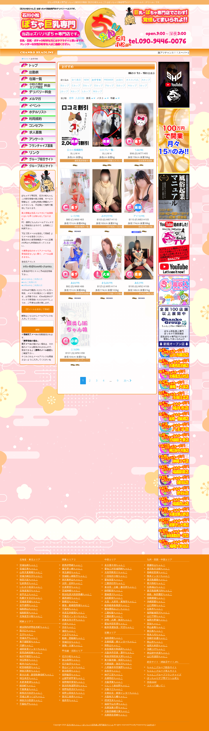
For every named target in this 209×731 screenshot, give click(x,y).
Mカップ (97, 91)
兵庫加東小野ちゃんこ (115, 707)
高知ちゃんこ (154, 623)
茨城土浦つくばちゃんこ (32, 696)
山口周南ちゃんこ (156, 605)
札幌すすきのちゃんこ (31, 597)
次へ (127, 381)
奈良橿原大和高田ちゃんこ (118, 648)
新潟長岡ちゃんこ (71, 670)
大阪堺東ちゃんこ (113, 681)
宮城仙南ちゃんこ (29, 565)
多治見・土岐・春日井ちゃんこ (120, 586)
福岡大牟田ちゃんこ (157, 645)
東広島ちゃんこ (155, 630)
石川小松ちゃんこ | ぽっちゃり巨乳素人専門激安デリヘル (90, 724)
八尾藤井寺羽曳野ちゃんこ (118, 667)
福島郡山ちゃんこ (29, 608)
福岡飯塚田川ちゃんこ (158, 612)
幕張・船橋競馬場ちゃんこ (75, 605)
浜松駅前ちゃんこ (113, 597)
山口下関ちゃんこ (156, 616)
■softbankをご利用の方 (32, 285)
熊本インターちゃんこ (158, 576)
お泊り (119, 79)
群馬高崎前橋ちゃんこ (31, 652)
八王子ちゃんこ (70, 634)
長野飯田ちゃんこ (71, 674)
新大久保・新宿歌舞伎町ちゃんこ (37, 674)
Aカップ (146, 79)
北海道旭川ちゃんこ (30, 590)
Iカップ (143, 85)
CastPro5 (150, 724)
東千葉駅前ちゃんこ (30, 641)
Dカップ (87, 85)
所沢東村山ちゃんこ (72, 579)
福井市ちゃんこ (70, 700)
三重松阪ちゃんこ (113, 612)
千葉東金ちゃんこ (29, 689)
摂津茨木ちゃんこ (113, 700)
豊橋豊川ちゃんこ (113, 594)
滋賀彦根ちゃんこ (113, 637)
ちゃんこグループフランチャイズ (164, 674)
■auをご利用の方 (29, 282)
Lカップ (86, 91)
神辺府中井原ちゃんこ (158, 652)
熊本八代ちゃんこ (156, 634)
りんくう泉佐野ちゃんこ (117, 685)
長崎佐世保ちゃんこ (157, 572)
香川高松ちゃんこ (156, 583)
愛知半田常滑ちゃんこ (115, 623)
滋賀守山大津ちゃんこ (115, 703)
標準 (71, 98)
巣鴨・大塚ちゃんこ (72, 645)
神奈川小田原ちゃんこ (31, 700)
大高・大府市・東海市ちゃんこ (120, 601)
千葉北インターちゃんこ (74, 616)
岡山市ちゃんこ (155, 641)
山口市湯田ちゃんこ (157, 656)
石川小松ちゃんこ (71, 656)
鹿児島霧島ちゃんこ (157, 579)
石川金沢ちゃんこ (71, 663)
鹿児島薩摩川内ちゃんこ (159, 590)
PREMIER (108, 79)
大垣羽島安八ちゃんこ (115, 572)
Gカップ (121, 85)
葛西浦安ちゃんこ (71, 597)
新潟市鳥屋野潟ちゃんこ (74, 685)
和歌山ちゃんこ (112, 645)
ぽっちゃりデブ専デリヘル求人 (163, 678)
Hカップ (132, 85)
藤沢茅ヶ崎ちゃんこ (72, 568)
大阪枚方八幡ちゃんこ (115, 696)
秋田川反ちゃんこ (29, 579)
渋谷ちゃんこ (69, 627)
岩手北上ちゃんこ (29, 594)
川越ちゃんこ (26, 645)
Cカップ (76, 85)
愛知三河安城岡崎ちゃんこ (118, 568)
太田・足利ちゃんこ (72, 583)
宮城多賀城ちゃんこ (30, 601)
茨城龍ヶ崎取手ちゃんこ (74, 576)
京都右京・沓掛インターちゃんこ (121, 692)
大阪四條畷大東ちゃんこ (117, 711)
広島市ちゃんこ (155, 608)
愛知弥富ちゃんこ (113, 579)
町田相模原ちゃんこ (30, 667)
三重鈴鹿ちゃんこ (113, 616)
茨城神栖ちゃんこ (71, 590)
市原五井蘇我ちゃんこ (73, 612)
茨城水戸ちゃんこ (29, 637)
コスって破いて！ (156, 685)
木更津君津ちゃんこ (30, 681)
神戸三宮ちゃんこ (113, 674)
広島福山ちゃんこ (156, 586)
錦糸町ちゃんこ (28, 685)
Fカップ (110, 85)
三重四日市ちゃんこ (114, 583)
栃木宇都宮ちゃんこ (30, 656)
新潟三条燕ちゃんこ (72, 696)
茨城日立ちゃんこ (71, 641)
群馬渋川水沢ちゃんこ (31, 692)
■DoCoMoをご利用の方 (32, 279)
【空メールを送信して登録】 (37, 309)
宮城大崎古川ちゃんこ (31, 576)
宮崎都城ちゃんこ (156, 597)
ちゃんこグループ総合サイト (162, 667)
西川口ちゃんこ (28, 630)
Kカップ (75, 91)
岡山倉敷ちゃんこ (156, 627)
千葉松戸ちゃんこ (29, 703)
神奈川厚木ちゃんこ (30, 670)
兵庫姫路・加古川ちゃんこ (118, 663)
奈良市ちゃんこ (112, 670)
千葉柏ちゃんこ (70, 608)
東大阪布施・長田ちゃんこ (118, 659)
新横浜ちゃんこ (70, 601)
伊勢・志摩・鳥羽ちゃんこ (118, 619)
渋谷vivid (151, 681)
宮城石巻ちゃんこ (29, 568)
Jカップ (64, 91)
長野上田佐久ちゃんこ (73, 692)
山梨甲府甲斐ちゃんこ (73, 678)
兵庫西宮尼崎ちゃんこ (115, 714)
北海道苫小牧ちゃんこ (31, 616)
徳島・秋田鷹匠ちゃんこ (159, 594)
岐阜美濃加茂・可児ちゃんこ (119, 627)
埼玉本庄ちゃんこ (29, 678)
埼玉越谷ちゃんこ (71, 572)
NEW (86, 79)
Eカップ (99, 85)
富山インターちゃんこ (73, 667)
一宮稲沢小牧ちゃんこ (115, 576)
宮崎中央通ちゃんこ (157, 638)
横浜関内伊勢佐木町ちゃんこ (34, 627)
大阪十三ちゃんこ (113, 689)
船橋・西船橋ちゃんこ (73, 638)
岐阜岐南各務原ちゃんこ (117, 605)
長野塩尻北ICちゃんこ (73, 689)
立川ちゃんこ (26, 634)
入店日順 (79, 98)
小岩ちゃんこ (69, 623)
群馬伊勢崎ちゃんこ (72, 565)
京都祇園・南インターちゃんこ (120, 641)
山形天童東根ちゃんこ (31, 572)
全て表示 (76, 79)
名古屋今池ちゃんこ (114, 565)
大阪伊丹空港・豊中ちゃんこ (119, 652)
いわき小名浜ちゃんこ (31, 586)
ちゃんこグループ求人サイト (162, 670)
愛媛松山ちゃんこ (156, 565)
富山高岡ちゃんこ (71, 659)
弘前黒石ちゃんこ (29, 583)
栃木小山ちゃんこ (29, 663)
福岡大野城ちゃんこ (157, 619)
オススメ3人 (132, 79)
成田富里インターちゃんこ (33, 648)
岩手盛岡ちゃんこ (29, 605)
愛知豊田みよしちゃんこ (117, 608)
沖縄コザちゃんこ (156, 649)
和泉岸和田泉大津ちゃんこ (118, 656)
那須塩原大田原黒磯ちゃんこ (77, 594)
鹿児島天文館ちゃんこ (158, 568)
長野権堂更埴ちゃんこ (73, 681)
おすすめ (96, 79)
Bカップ (65, 85)
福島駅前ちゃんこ (29, 612)
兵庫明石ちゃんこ (113, 678)
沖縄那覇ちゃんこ (156, 601)
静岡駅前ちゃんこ (113, 590)
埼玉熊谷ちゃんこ (29, 659)
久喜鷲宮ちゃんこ (71, 586)
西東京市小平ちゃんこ (73, 619)
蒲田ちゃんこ (69, 630)
